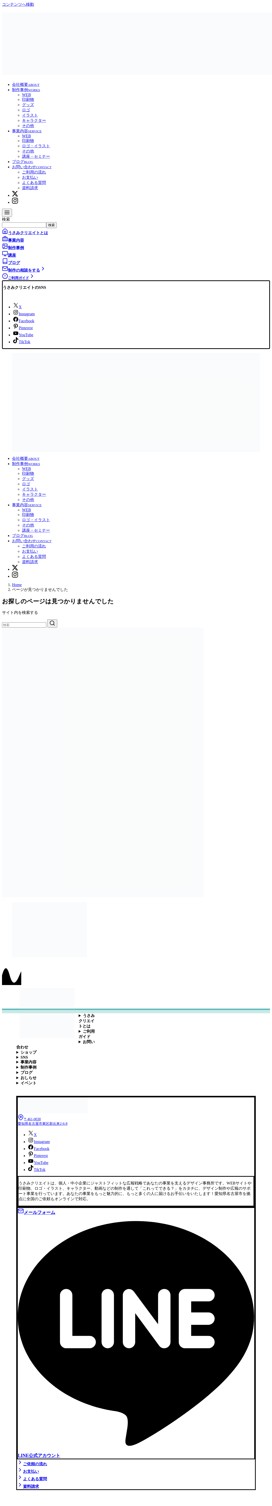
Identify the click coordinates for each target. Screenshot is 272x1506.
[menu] (7, 213)
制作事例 (26, 90)
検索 (6, 219)
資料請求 (30, 188)
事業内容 (27, 131)
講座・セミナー (36, 156)
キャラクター (34, 120)
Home (17, 585)
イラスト (30, 115)
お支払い (30, 177)
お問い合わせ (32, 167)
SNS (24, 1057)
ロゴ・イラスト (36, 146)
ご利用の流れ (34, 172)
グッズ (28, 105)
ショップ (28, 1052)
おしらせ (28, 1078)
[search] (52, 623)
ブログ (22, 162)
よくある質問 (34, 182)
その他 (28, 126)
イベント (28, 1083)
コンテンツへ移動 (18, 4)
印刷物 (28, 99)
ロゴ (26, 110)
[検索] (24, 625)
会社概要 (26, 84)
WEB (26, 95)
